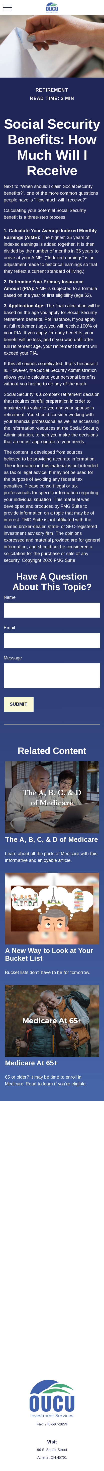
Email (9, 627)
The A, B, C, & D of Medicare (51, 839)
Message (13, 657)
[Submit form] (19, 704)
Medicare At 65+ (31, 1063)
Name (10, 597)
